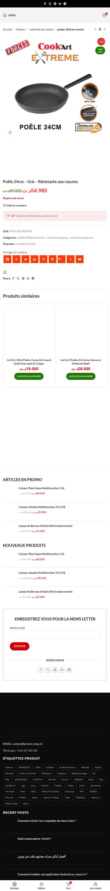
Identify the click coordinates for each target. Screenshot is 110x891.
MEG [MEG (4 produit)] (33, 791)
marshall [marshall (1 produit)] (10, 791)
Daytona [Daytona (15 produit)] (61, 773)
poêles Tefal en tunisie (70, 29)
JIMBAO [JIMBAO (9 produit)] (78, 779)
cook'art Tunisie (25, 244)
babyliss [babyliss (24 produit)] (85, 767)
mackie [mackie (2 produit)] (45, 785)
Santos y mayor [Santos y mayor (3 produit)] (52, 797)
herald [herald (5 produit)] (51, 779)
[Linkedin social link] (60, 3)
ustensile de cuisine (41, 29)
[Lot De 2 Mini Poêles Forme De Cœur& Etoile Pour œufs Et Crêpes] (29, 332)
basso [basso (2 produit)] (98, 767)
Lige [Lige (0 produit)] (23, 785)
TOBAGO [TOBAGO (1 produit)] (80, 797)
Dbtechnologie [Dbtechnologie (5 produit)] (79, 773)
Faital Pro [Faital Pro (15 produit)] (38, 779)
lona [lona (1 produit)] (33, 785)
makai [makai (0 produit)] (70, 785)
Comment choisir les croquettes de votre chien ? (47, 820)
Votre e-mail (55, 631)
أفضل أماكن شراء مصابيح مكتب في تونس (41, 856)
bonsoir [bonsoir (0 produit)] (9, 773)
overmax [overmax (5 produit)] (69, 791)
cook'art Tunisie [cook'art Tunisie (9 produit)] (27, 773)
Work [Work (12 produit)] (26, 803)
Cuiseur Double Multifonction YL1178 (42, 507)
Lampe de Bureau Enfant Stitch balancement (45, 525)
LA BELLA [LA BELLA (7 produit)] (10, 785)
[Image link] (55, 714)
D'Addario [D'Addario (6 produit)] (46, 773)
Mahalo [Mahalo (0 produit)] (58, 785)
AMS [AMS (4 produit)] (37, 767)
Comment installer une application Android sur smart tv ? (52, 874)
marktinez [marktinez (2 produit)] (95, 785)
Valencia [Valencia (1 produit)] (95, 797)
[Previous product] (95, 29)
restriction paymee (81, 237)
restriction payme (57, 237)
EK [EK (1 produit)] (94, 773)
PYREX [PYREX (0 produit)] (22, 797)
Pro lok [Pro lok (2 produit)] (9, 797)
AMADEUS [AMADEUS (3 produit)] (24, 767)
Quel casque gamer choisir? (34, 838)
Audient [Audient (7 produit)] (50, 767)
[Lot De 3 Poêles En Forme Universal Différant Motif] (81, 332)
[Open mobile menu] (9, 15)
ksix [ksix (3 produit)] (101, 779)
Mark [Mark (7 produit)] (82, 785)
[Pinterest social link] (55, 3)
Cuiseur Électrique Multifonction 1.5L (42, 488)
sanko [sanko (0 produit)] (35, 797)
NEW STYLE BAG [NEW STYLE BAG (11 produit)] (50, 791)
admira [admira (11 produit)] (9, 767)
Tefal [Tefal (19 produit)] (67, 797)
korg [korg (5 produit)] (91, 779)
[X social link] (50, 3)
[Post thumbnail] (9, 825)
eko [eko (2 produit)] (7, 779)
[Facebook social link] (45, 3)
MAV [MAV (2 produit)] (22, 791)
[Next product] (104, 29)
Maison (20, 29)
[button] (29, 376)
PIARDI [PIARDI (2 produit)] (93, 791)
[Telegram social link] (64, 3)
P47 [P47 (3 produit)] (82, 791)
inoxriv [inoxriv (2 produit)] (64, 779)
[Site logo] (55, 15)
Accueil (7, 29)
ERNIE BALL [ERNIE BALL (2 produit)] (21, 779)
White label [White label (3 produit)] (11, 803)
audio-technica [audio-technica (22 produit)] (68, 767)
